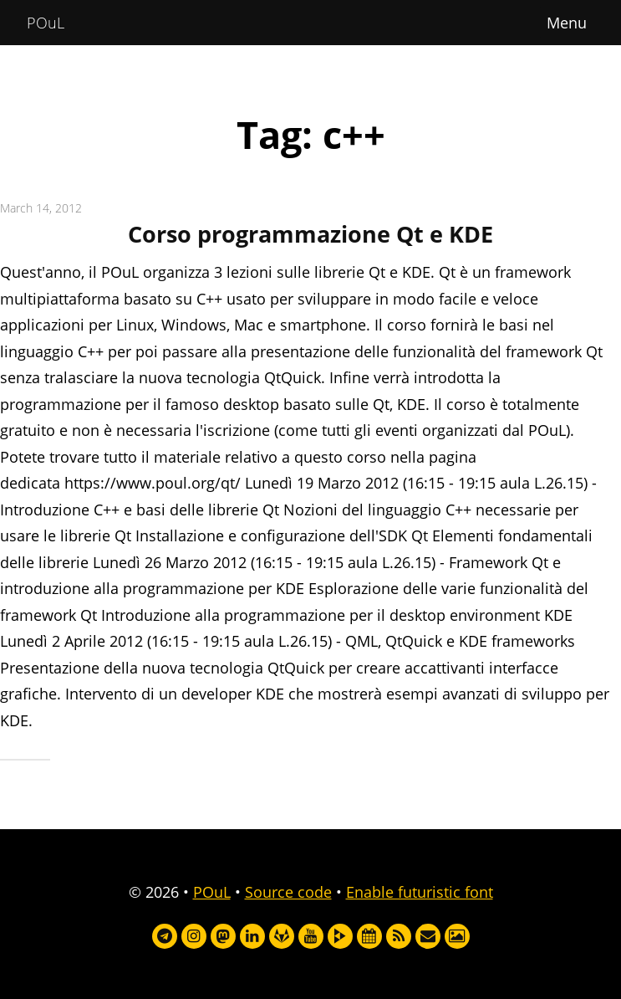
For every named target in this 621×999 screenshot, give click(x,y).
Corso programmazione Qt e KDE (310, 233)
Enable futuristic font (419, 892)
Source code (288, 892)
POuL (45, 23)
